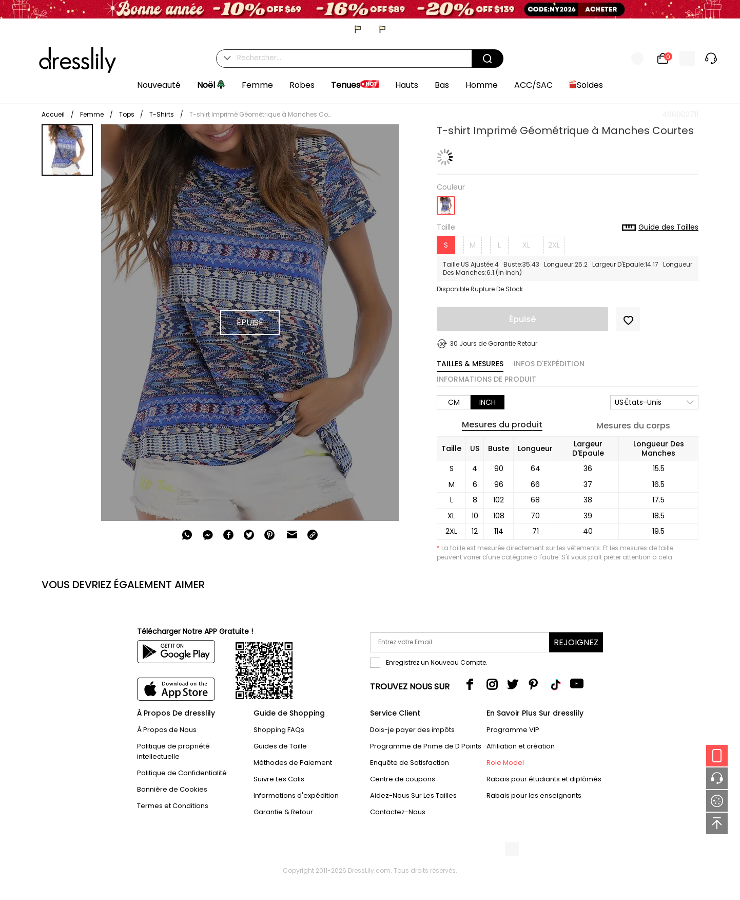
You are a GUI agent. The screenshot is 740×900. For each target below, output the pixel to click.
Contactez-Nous (397, 812)
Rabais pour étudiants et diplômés (543, 779)
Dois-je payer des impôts (412, 730)
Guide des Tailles (660, 227)
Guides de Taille (280, 746)
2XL (554, 245)
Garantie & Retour (283, 812)
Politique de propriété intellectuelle (173, 751)
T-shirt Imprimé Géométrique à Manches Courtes (261, 114)
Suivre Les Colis (279, 779)
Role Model (505, 762)
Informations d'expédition (296, 795)
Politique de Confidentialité (182, 773)
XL (526, 245)
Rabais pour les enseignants (533, 795)
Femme (92, 114)
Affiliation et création (520, 746)
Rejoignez (576, 642)
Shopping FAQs (279, 730)
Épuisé (522, 319)
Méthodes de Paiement (293, 762)
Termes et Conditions (172, 806)
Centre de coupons (402, 779)
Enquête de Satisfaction (409, 762)
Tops (127, 114)
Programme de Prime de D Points (425, 746)
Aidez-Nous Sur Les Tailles (413, 795)
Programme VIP (512, 730)
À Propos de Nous (167, 730)
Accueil (53, 114)
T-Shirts (161, 114)
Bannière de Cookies (172, 789)
